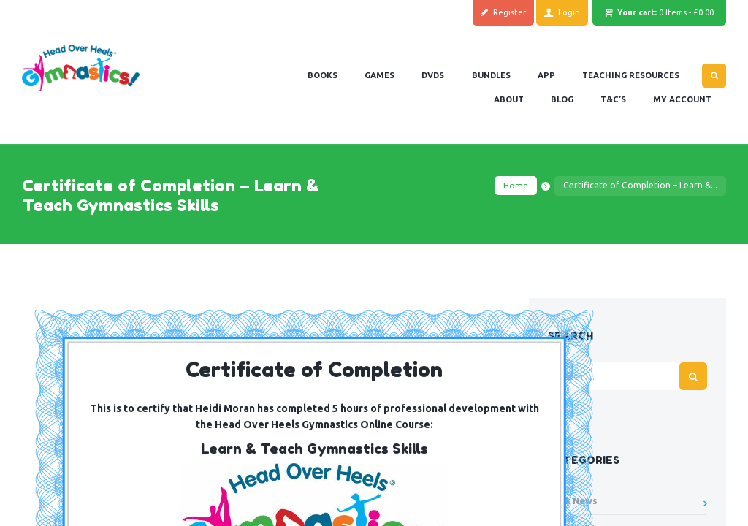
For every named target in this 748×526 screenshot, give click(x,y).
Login (569, 12)
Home (515, 185)
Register (509, 12)
